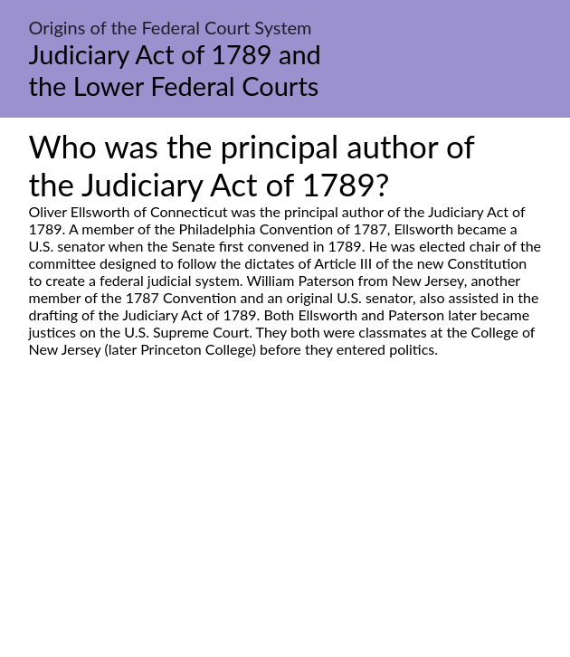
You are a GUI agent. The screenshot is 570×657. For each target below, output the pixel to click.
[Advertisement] (285, 527)
